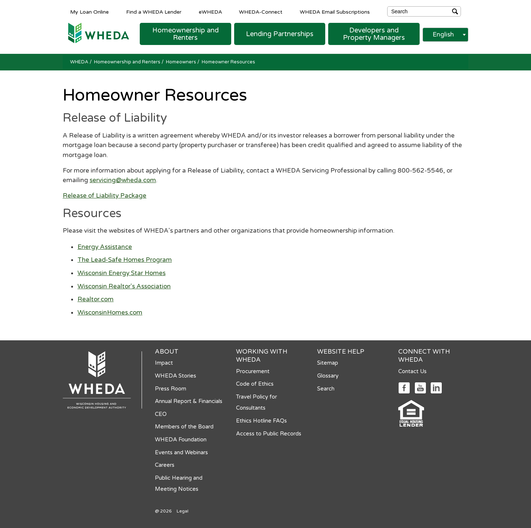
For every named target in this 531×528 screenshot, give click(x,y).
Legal (182, 511)
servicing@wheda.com (123, 180)
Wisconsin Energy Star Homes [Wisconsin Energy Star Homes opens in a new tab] (121, 273)
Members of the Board (184, 426)
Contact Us (412, 371)
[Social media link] (404, 387)
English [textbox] (443, 34)
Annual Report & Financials (188, 401)
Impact (164, 362)
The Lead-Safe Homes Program (124, 260)
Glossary (328, 375)
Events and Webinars (181, 452)
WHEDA (80, 62)
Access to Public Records (268, 433)
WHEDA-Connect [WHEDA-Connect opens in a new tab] (260, 12)
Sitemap (327, 362)
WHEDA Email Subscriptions (335, 12)
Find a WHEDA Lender (153, 12)
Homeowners (181, 62)
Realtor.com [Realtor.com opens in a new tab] (95, 299)
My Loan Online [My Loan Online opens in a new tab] (89, 12)
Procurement (253, 371)
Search (325, 388)
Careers (164, 465)
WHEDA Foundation (180, 439)
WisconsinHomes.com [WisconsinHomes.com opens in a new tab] (109, 312)
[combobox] (445, 35)
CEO (161, 414)
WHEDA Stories (175, 375)
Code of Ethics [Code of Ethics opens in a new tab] (255, 384)
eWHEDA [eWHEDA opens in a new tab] (210, 12)
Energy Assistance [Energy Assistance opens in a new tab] (104, 247)
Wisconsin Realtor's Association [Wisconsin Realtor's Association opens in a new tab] (124, 286)
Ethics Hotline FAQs (261, 420)
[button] (185, 34)
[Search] (424, 11)
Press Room (170, 388)
